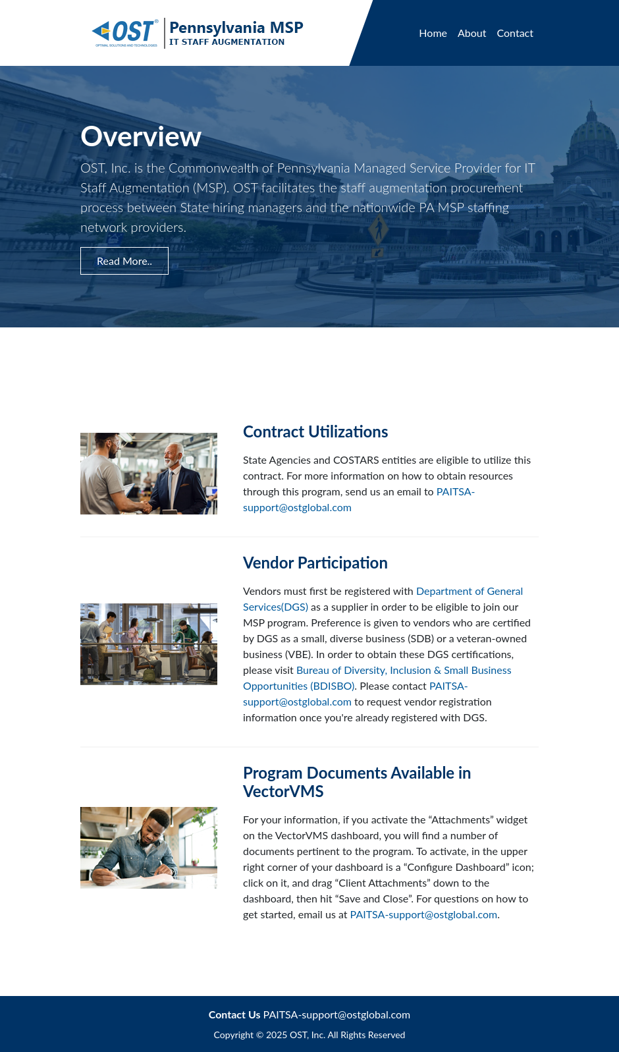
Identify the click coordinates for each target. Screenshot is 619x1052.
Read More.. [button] (124, 260)
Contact (515, 32)
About (472, 32)
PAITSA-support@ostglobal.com (424, 914)
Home (433, 32)
